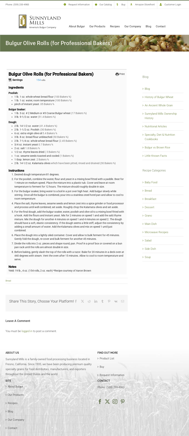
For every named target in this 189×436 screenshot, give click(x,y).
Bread (8, 280)
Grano (148, 215)
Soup (148, 257)
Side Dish (150, 248)
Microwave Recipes (156, 232)
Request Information (112, 375)
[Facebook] (99, 401)
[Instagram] (115, 401)
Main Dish (151, 224)
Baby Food (151, 182)
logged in (27, 331)
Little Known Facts (156, 155)
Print (120, 74)
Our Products (16, 394)
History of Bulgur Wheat (159, 97)
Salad (148, 240)
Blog (147, 88)
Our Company (16, 419)
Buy (102, 366)
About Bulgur (15, 386)
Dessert (149, 207)
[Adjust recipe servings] (38, 79)
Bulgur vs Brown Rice (157, 147)
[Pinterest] (122, 401)
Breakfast (150, 199)
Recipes (13, 403)
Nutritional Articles (156, 126)
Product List (107, 358)
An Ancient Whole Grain (159, 105)
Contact (12, 428)
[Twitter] (107, 401)
